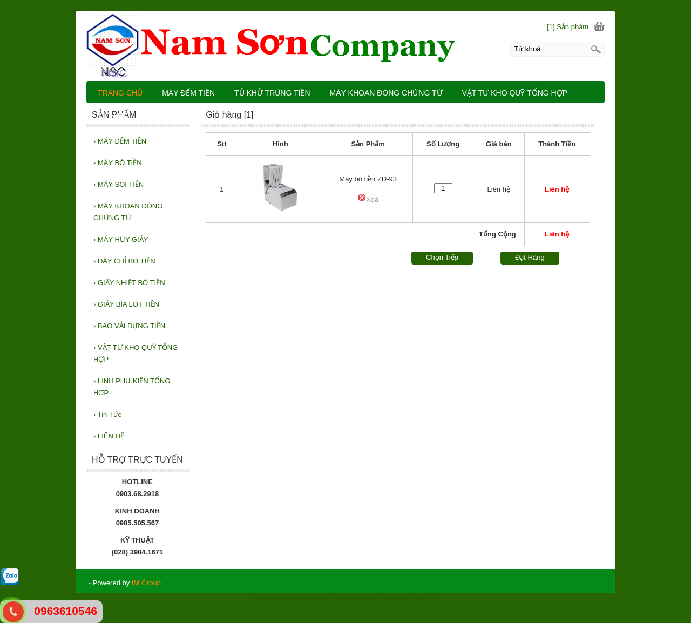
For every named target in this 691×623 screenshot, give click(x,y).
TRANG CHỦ (120, 93)
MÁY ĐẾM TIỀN (119, 141)
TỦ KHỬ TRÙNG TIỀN (272, 93)
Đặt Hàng (530, 257)
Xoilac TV (424, 597)
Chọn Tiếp (442, 257)
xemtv (350, 597)
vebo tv (263, 597)
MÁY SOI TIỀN (118, 184)
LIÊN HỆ (108, 436)
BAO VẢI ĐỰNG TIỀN (129, 326)
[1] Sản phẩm (567, 27)
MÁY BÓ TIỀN (117, 163)
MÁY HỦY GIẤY (120, 239)
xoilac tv (326, 597)
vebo (284, 597)
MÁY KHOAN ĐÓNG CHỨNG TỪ (127, 212)
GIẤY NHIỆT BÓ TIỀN (129, 283)
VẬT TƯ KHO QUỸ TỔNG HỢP (135, 353)
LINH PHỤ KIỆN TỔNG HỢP (131, 387)
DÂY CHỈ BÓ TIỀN (124, 261)
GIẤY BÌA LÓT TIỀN (126, 304)
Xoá (367, 199)
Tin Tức (107, 414)
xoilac (302, 597)
